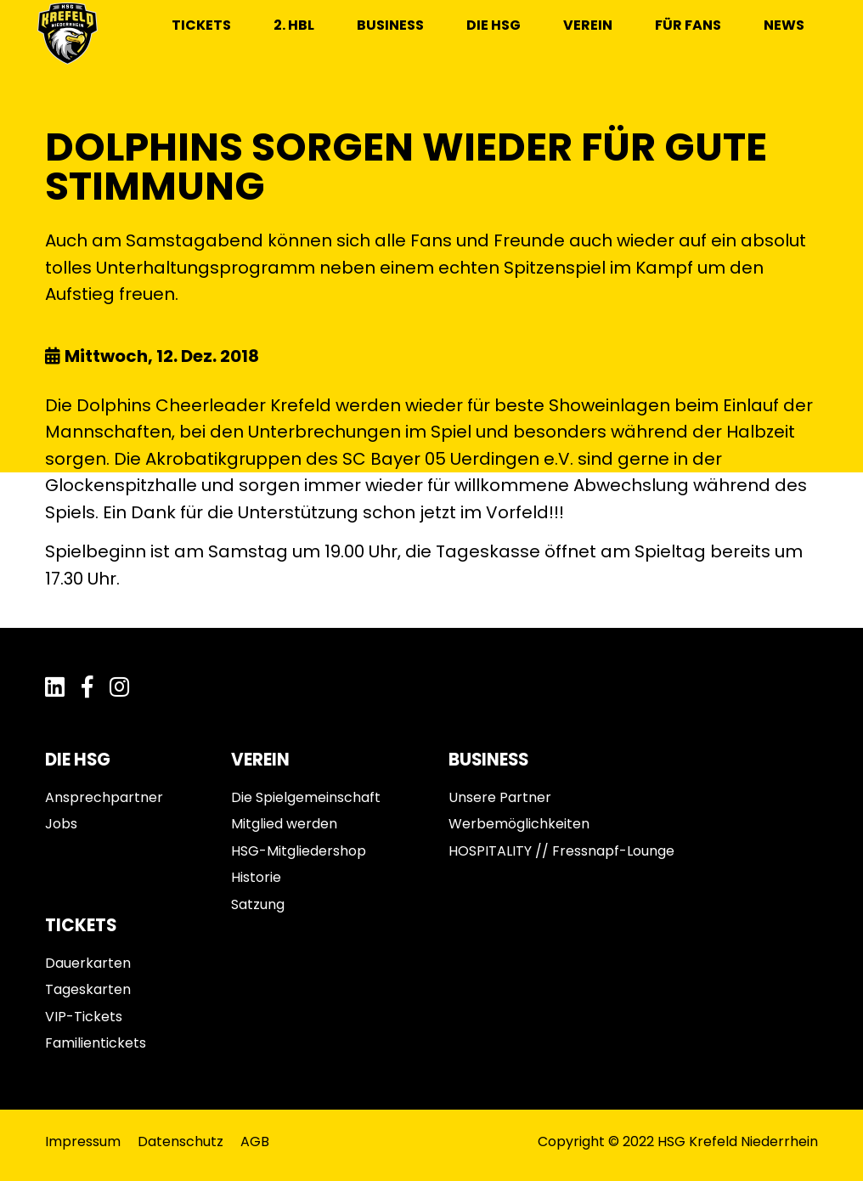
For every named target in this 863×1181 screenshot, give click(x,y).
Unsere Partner (499, 797)
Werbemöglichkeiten (518, 823)
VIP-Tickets (83, 1016)
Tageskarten (88, 989)
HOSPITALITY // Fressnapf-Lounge (561, 851)
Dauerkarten (88, 963)
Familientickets (95, 1043)
